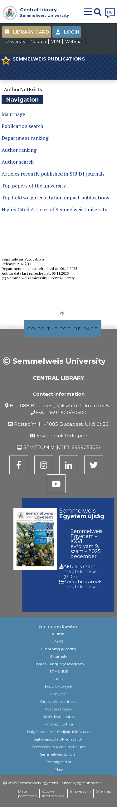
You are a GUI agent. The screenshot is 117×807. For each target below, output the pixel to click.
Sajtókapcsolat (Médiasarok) (59, 739)
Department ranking (25, 137)
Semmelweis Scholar (58, 754)
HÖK (58, 679)
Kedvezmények (58, 686)
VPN (55, 41)
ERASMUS (58, 671)
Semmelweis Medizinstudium (58, 746)
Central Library (38, 10)
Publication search (22, 126)
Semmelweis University (44, 15)
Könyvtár (58, 694)
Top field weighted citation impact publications (55, 197)
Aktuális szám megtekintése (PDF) (80, 571)
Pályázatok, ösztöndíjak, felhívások (58, 731)
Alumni (59, 633)
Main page (13, 114)
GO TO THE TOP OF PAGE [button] (62, 328)
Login (71, 32)
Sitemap (103, 791)
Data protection (27, 793)
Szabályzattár (58, 761)
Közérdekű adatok (58, 716)
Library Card (31, 32)
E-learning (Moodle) (58, 648)
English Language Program (58, 664)
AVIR (58, 641)
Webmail (74, 41)
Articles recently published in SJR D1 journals (53, 173)
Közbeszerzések (59, 709)
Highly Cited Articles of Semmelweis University (54, 209)
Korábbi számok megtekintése (82, 583)
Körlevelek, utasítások (58, 701)
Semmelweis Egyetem (58, 626)
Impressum (80, 791)
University (15, 41)
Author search (18, 161)
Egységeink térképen (62, 436)
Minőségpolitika (58, 724)
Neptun (38, 41)
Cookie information (53, 793)
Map (59, 769)
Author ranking (19, 149)
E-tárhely (58, 656)
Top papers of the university (34, 185)
